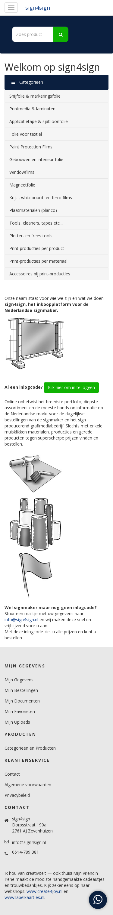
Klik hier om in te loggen (71, 387)
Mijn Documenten (22, 701)
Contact (12, 774)
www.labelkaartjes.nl (24, 897)
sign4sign (37, 7)
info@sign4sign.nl (21, 619)
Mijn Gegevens (19, 680)
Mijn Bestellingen (21, 690)
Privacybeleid (17, 795)
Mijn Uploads (17, 722)
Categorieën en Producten (30, 748)
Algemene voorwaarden (28, 784)
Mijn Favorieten (20, 711)
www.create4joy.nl (44, 891)
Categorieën (27, 82)
